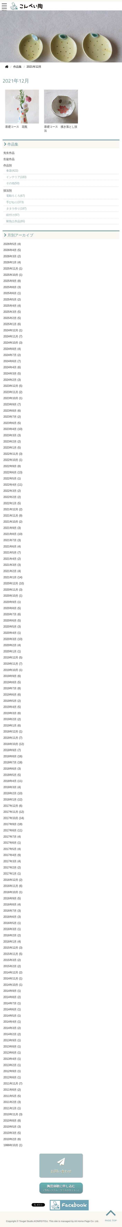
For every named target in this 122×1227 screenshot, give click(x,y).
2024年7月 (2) (12, 354)
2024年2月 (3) (12, 379)
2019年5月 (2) (12, 700)
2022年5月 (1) (12, 478)
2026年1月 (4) (12, 262)
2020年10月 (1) (12, 595)
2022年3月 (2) (12, 490)
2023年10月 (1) (12, 398)
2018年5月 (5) (12, 774)
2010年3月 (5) (12, 1132)
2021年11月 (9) (12, 515)
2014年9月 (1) (12, 990)
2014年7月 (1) (12, 1003)
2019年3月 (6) (12, 713)
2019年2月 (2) (12, 719)
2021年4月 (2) (12, 558)
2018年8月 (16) (12, 756)
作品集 (11, 144)
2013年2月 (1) (12, 1065)
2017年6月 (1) (12, 842)
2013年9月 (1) (12, 1040)
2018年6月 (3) (12, 768)
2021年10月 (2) (12, 521)
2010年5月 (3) (12, 1126)
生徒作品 (9, 159)
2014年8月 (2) (12, 997)
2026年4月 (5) (12, 250)
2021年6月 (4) (12, 546)
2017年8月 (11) (12, 830)
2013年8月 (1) (12, 1046)
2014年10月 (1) (12, 984)
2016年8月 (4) (12, 904)
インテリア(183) (16, 177)
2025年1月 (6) (12, 324)
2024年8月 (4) (12, 348)
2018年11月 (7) (12, 737)
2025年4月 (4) (12, 305)
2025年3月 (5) (12, 311)
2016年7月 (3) (12, 910)
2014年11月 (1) (12, 978)
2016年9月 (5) (12, 898)
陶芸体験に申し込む (61, 1188)
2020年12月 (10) (13, 583)
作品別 (7, 165)
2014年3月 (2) (12, 1027)
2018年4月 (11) (12, 780)
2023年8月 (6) (12, 410)
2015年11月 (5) (12, 953)
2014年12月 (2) (12, 972)
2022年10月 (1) (12, 459)
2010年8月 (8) (12, 1120)
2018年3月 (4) (12, 787)
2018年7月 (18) (12, 762)
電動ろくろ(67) (15, 195)
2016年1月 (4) (12, 941)
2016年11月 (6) (12, 885)
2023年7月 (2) (12, 416)
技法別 (7, 190)
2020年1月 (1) (12, 651)
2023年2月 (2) (12, 441)
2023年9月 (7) (12, 404)
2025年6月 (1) (12, 293)
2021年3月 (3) (12, 564)
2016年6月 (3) (12, 916)
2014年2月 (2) (12, 1034)
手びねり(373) (15, 202)
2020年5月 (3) (12, 626)
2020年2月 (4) (12, 645)
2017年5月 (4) (12, 848)
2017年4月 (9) (12, 855)
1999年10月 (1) (12, 1145)
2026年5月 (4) (12, 243)
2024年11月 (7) (12, 336)
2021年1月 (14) (12, 577)
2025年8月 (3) (12, 287)
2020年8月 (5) (12, 608)
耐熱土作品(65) (15, 221)
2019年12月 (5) (12, 657)
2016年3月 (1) (12, 929)
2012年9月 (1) (12, 1071)
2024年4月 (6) (12, 367)
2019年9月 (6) (12, 676)
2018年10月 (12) (13, 744)
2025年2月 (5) (12, 318)
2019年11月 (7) (12, 663)
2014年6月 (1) (12, 1009)
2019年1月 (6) (12, 725)
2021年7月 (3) (12, 540)
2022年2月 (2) (12, 497)
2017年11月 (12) (13, 811)
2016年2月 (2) (12, 935)
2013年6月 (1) (12, 1052)
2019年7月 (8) (12, 688)
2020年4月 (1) (12, 632)
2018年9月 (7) (12, 750)
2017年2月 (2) (12, 867)
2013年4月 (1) (12, 1058)
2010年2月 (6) (12, 1139)
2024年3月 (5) (12, 373)
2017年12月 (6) (12, 805)
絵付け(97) (12, 214)
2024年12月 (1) (12, 330)
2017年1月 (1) (12, 873)
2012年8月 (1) (12, 1077)
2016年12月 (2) (12, 879)
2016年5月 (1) (12, 923)
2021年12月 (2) (12, 509)
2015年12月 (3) (12, 947)
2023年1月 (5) (12, 447)
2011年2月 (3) (12, 1102)
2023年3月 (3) (12, 435)
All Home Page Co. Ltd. (86, 1221)
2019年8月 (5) (12, 682)
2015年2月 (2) (12, 966)
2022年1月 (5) (12, 503)
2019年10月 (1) (12, 669)
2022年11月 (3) (12, 453)
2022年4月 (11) (12, 484)
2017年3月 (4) (12, 861)
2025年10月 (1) (12, 274)
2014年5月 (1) (12, 1015)
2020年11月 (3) (12, 589)
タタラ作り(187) (16, 208)
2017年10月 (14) (13, 818)
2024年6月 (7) (12, 361)
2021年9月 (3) (12, 527)
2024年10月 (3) (12, 342)
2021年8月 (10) (12, 533)
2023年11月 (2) (12, 392)
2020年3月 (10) (12, 639)
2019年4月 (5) (12, 706)
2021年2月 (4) (12, 571)
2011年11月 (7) (12, 1083)
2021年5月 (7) (12, 552)
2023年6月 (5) (12, 422)
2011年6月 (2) (12, 1089)
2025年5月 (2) (12, 299)
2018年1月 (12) (12, 799)
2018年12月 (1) (12, 731)
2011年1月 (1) (12, 1108)
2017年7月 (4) (12, 836)
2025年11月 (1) (12, 268)
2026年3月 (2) (12, 256)
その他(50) (12, 183)
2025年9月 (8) (12, 280)
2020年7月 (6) (12, 614)
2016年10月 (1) (12, 892)
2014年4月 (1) (12, 1021)
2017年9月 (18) (12, 824)
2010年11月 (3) (12, 1114)
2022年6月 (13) (12, 472)
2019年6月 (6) (12, 694)
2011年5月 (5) (12, 1095)
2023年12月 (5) (12, 385)
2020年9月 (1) (12, 601)
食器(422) (12, 170)
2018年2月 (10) (12, 793)
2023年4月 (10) (12, 429)
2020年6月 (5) (12, 620)
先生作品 (9, 152)
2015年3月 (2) (12, 959)
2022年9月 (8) (12, 466)
